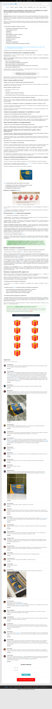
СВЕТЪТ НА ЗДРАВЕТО (9, 4)
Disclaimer (19, 708)
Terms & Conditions (25, 708)
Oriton (27, 199)
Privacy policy (32, 708)
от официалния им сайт (19, 623)
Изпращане (26, 693)
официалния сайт (15, 397)
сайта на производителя (43, 536)
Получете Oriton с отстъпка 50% (26, 698)
